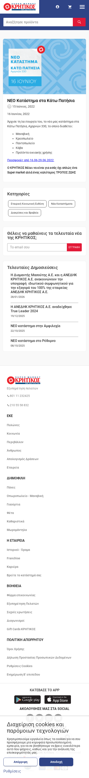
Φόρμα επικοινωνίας (21, 595)
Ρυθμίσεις (12, 771)
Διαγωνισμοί (15, 620)
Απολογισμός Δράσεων (23, 459)
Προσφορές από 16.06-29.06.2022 (30, 160)
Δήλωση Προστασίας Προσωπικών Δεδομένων (39, 657)
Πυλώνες (13, 425)
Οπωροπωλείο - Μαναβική (25, 496)
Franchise (13, 558)
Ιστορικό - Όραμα (18, 549)
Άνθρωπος (14, 450)
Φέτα (10, 513)
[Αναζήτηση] (79, 22)
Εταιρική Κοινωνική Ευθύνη (27, 203)
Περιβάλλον (15, 442)
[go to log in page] (57, 7)
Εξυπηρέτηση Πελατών (23, 603)
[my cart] (69, 7)
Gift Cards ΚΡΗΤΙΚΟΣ (21, 629)
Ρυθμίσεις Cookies (19, 666)
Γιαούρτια (13, 504)
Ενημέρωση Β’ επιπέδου (23, 674)
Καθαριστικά (15, 521)
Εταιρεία (13, 467)
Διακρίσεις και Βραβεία (24, 212)
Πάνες (11, 487)
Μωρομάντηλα (17, 530)
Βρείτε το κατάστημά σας (24, 575)
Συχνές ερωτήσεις (19, 612)
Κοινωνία (13, 433)
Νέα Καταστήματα (61, 203)
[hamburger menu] (82, 7)
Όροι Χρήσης (15, 649)
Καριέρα (12, 566)
